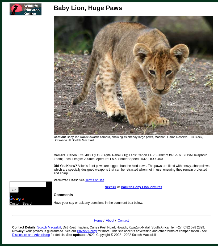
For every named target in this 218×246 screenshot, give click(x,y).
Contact (123, 220)
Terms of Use (94, 180)
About (110, 220)
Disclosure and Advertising (31, 235)
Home (98, 220)
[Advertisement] (31, 98)
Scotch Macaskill (49, 227)
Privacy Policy (87, 231)
